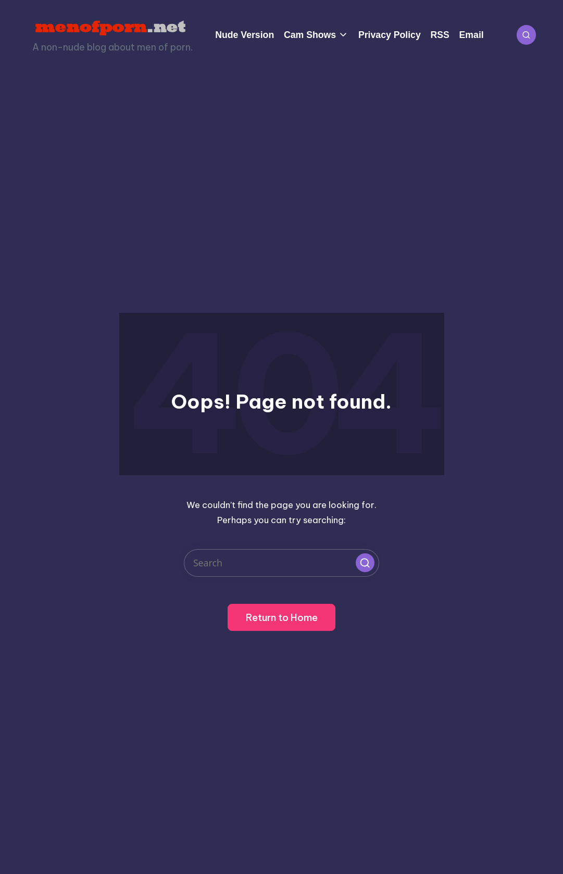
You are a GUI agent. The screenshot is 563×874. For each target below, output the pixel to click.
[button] (365, 562)
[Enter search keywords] (281, 563)
